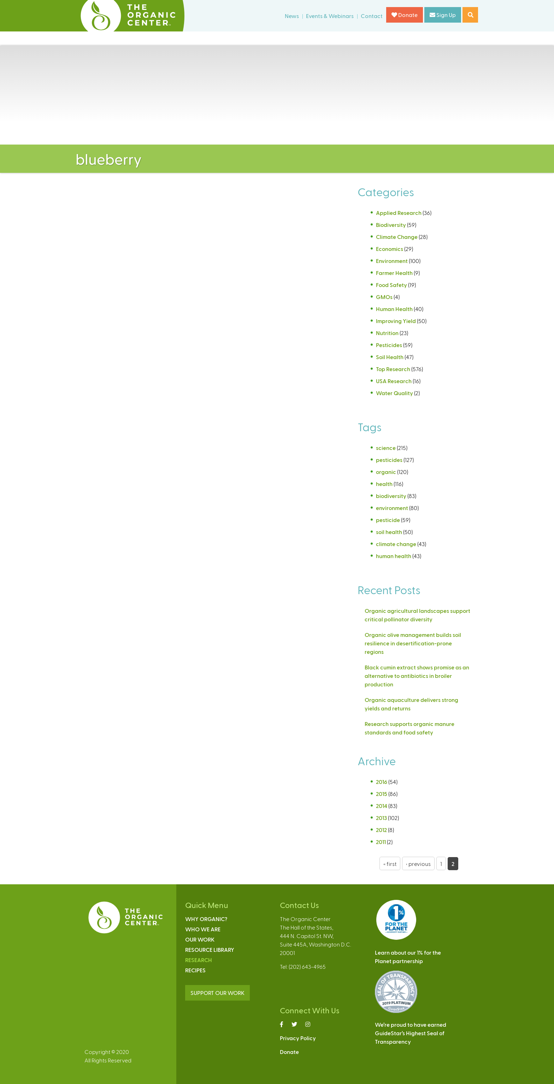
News (292, 15)
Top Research (393, 368)
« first (389, 863)
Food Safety (391, 284)
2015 (381, 793)
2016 (381, 781)
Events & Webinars (330, 15)
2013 (381, 817)
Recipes (195, 970)
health (384, 483)
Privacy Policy (298, 1038)
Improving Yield (396, 320)
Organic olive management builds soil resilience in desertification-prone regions (413, 643)
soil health (389, 531)
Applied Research (399, 212)
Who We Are (202, 929)
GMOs (384, 296)
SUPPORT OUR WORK (217, 992)
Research (198, 959)
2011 (381, 841)
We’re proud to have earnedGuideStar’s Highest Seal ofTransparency (410, 1033)
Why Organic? (206, 918)
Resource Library (209, 949)
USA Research (394, 380)
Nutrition (387, 332)
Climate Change (397, 236)
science (386, 447)
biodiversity (391, 495)
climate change (396, 543)
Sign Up (443, 14)
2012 (381, 829)
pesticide (388, 519)
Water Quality (394, 392)
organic (386, 471)
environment (392, 507)
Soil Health (389, 356)
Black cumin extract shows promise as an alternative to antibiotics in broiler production (417, 675)
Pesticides (389, 344)
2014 (381, 805)
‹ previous (418, 863)
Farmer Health (394, 272)
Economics (389, 248)
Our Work (199, 939)
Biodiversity (391, 224)
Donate (404, 14)
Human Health (394, 308)
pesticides (389, 459)
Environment (392, 260)
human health (393, 555)
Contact (372, 15)
